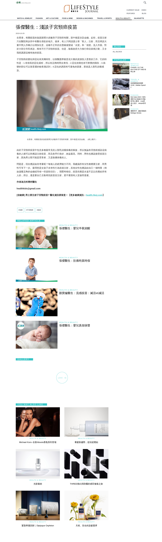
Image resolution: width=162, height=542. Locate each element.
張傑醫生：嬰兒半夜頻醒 (74, 228)
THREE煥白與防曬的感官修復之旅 (86, 484)
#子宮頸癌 (29, 210)
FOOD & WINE (67, 18)
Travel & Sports (134, 80)
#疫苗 (39, 210)
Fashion (134, 95)
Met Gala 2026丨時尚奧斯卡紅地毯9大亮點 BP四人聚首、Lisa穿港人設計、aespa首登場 (138, 101)
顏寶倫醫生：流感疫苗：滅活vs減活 (81, 293)
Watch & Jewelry (134, 64)
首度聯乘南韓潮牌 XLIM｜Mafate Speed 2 (138, 85)
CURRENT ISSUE (133, 10)
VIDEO (143, 10)
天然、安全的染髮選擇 (86, 525)
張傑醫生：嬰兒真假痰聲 (74, 325)
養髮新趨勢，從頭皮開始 (86, 442)
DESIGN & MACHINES (84, 18)
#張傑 (20, 210)
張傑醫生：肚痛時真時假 (74, 260)
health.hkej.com (94, 195)
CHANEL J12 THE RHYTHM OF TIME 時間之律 (138, 69)
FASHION (39, 18)
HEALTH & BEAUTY (123, 18)
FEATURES (131, 13)
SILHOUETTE (139, 18)
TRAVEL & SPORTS (104, 18)
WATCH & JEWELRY (24, 18)
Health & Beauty (68, 225)
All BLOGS (117, 52)
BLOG (144, 13)
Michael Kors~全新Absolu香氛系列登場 (37, 442)
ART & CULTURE (52, 18)
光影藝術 (38, 484)
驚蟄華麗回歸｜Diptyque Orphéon (38, 525)
